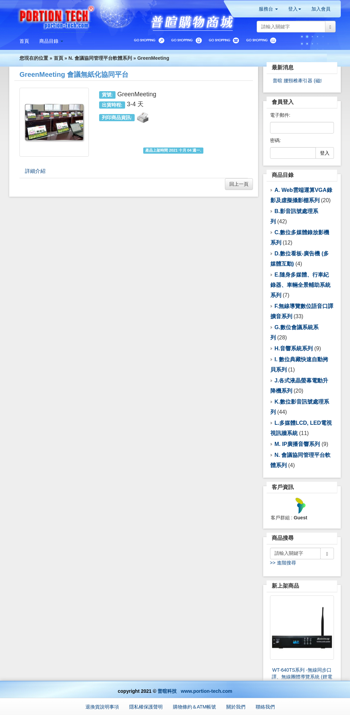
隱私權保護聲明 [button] (146, 707)
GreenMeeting (153, 58)
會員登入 (283, 102)
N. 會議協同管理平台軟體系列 (100, 58)
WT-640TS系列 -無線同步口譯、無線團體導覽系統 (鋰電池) (302, 676)
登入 (324, 153)
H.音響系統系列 (293, 348)
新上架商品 (285, 586)
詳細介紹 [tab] (35, 171)
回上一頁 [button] (238, 184)
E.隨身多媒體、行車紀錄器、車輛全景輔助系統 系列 (300, 285)
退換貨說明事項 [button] (102, 707)
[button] (51, 41)
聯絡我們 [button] (265, 707)
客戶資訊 (283, 487)
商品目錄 (283, 175)
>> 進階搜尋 (283, 562)
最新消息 (283, 67)
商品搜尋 (283, 538)
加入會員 (321, 9)
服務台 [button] (268, 9)
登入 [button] (294, 9)
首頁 (58, 58)
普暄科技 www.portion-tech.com (195, 691)
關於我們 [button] (235, 707)
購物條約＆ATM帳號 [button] (194, 707)
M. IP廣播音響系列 (297, 444)
